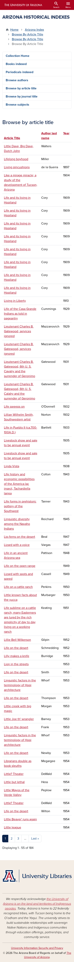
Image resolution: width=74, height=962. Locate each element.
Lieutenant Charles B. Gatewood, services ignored (19, 331)
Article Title (12, 138)
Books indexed (16, 64)
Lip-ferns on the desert (19, 537)
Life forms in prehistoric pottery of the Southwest (20, 506)
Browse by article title (21, 88)
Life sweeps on (14, 407)
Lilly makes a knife (16, 656)
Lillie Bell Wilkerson (17, 640)
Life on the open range (19, 566)
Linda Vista (11, 466)
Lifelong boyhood (16, 159)
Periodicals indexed (19, 72)
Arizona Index (34, 30)
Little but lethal (14, 782)
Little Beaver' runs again (20, 819)
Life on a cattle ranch (18, 587)
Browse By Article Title (27, 34)
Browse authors (17, 80)
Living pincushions (17, 167)
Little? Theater (13, 774)
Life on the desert (16, 648)
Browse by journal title (21, 96)
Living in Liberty (15, 301)
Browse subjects (17, 105)
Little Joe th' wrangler (19, 719)
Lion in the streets (16, 664)
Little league (12, 827)
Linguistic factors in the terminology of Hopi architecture (20, 685)
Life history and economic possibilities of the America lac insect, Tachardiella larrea (19, 483)
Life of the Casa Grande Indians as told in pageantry (20, 313)
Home (14, 30)
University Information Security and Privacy (37, 948)
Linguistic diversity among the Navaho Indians (17, 524)
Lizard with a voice (17, 545)
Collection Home (17, 56)
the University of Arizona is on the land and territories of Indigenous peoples (37, 903)
